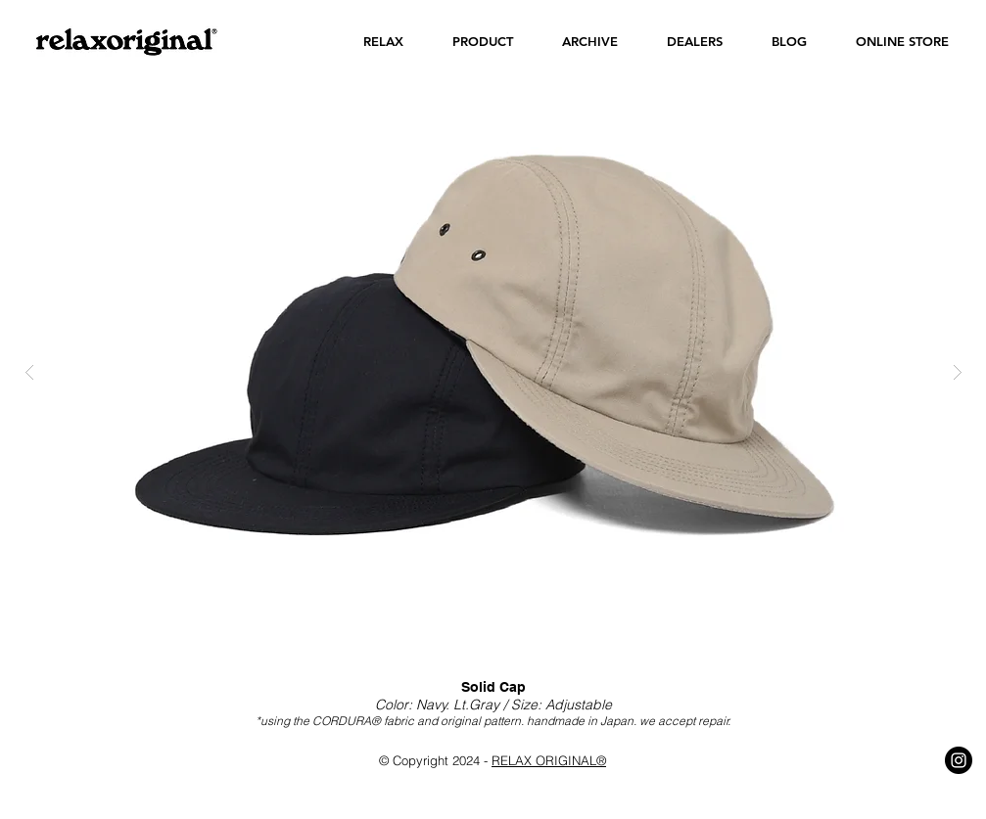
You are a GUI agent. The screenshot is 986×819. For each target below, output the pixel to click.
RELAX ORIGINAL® (549, 760)
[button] (383, 41)
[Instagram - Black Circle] (958, 760)
